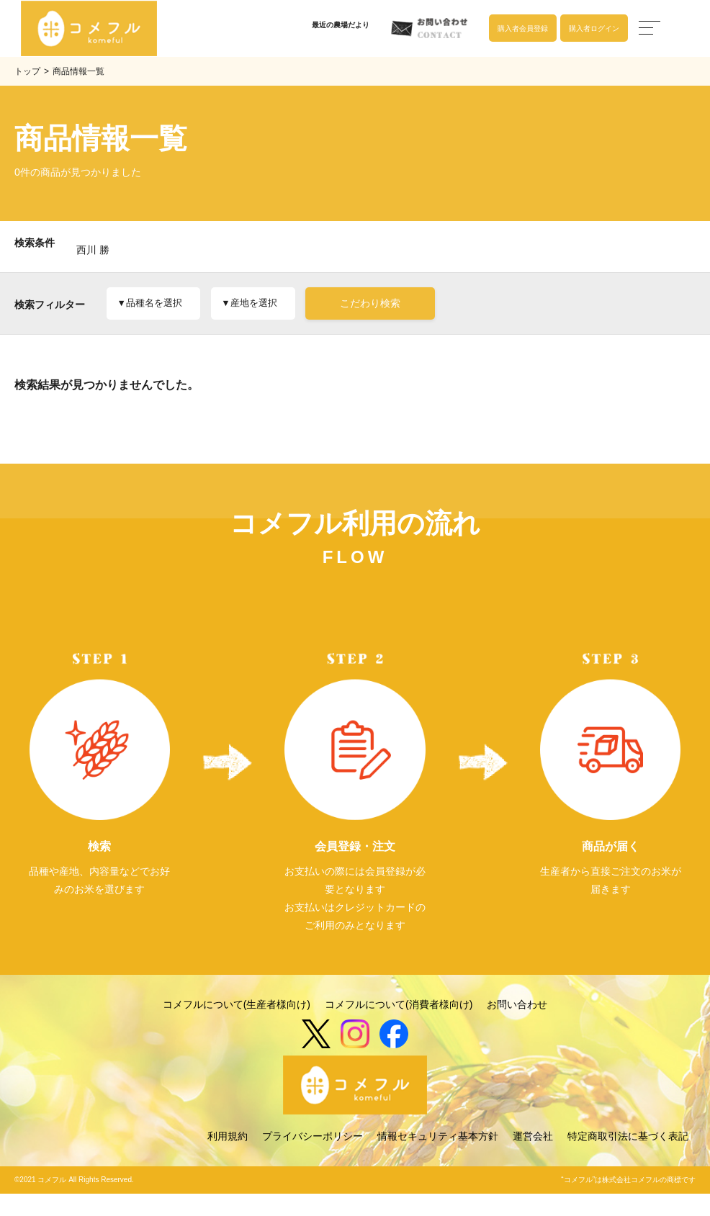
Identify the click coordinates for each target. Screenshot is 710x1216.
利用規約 (227, 1159)
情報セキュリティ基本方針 (437, 1159)
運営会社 (533, 1159)
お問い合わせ (517, 1028)
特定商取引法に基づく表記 (627, 1159)
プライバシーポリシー (312, 1159)
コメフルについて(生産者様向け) (236, 1028)
